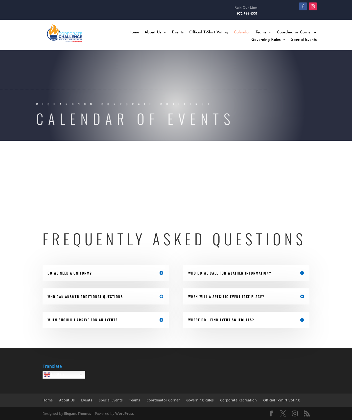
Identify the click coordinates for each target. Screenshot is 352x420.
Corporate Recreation (238, 400)
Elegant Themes (77, 413)
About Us (153, 32)
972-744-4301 (247, 14)
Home (133, 32)
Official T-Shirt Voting (208, 32)
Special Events (304, 40)
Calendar (242, 32)
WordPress (124, 413)
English (54, 375)
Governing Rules (266, 40)
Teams (261, 32)
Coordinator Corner (294, 32)
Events (178, 32)
